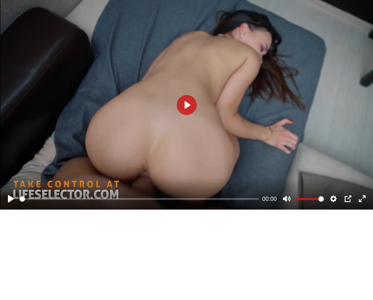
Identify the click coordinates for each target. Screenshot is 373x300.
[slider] (139, 199)
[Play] (11, 198)
